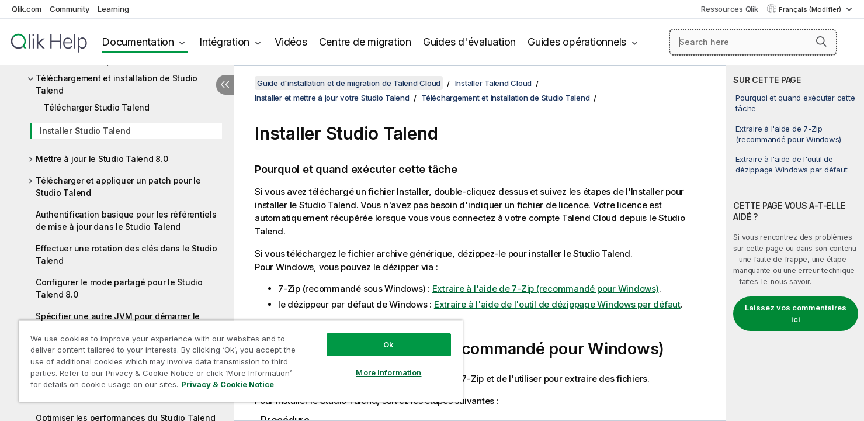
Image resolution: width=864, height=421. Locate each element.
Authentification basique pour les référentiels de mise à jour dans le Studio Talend (126, 220)
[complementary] (795, 243)
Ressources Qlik (729, 8)
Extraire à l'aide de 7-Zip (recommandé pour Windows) (788, 134)
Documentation (138, 42)
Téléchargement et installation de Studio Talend (116, 84)
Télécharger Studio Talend (97, 107)
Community (70, 8)
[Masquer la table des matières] (225, 85)
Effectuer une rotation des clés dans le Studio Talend (126, 254)
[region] (241, 361)
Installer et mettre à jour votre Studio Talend (332, 97)
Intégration (224, 42)
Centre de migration (365, 42)
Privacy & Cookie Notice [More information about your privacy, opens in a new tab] (227, 384)
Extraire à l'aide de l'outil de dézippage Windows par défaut (791, 164)
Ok (388, 344)
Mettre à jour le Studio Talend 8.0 (102, 159)
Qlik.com (26, 8)
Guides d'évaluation (469, 42)
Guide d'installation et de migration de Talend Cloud (348, 83)
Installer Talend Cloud (493, 83)
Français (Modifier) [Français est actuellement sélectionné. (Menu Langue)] (811, 9)
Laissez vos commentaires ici (795, 313)
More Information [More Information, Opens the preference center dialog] (388, 372)
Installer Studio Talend (85, 131)
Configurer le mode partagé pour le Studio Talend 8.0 (119, 288)
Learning (113, 8)
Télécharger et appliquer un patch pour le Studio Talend (118, 186)
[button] (821, 41)
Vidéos (291, 42)
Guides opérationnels (577, 42)
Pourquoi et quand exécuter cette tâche (795, 103)
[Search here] (753, 42)
